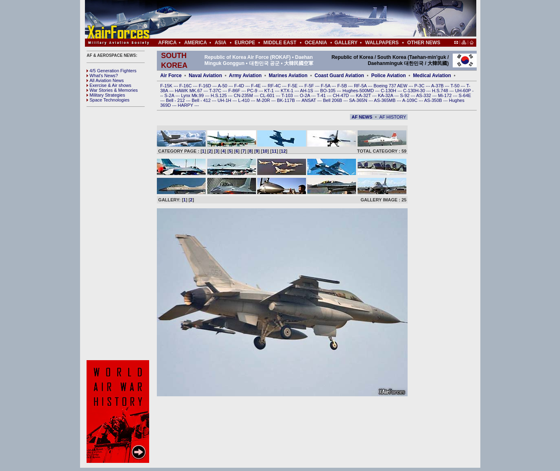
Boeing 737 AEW (390, 85)
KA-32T (364, 95)
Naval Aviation (205, 75)
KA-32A (386, 95)
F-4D (239, 85)
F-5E (293, 85)
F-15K (167, 85)
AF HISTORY (393, 117)
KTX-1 (288, 90)
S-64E (465, 95)
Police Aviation (388, 75)
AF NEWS (362, 117)
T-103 (287, 95)
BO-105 (328, 90)
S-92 (405, 95)
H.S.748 (440, 90)
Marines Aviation (288, 75)
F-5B (342, 85)
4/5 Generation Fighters (112, 70)
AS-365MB (385, 100)
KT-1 (269, 90)
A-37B (438, 85)
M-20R (263, 100)
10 (265, 151)
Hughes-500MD (359, 90)
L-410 (244, 100)
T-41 (322, 95)
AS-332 (424, 95)
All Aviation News (105, 80)
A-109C (410, 100)
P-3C (419, 85)
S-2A (170, 95)
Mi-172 (445, 95)
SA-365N (359, 100)
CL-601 (268, 95)
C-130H (389, 90)
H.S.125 (219, 95)
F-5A (326, 85)
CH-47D (341, 95)
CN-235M (244, 95)
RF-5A (361, 85)
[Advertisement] (305, 19)
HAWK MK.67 (189, 90)
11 (273, 151)
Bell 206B (333, 100)
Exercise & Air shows (109, 85)
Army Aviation (245, 75)
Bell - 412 (202, 100)
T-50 (456, 85)
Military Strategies (106, 95)
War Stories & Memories (112, 90)
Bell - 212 (176, 100)
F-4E (256, 85)
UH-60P (463, 90)
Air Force (171, 75)
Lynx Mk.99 (193, 95)
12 (283, 151)
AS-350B (433, 100)
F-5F (309, 85)
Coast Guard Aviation (339, 75)
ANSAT (309, 100)
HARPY (186, 105)
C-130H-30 (414, 90)
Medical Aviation (432, 75)
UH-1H (224, 100)
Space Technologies (108, 99)
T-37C (216, 90)
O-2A (305, 95)
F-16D (206, 85)
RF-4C (275, 85)
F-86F (234, 90)
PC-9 (252, 90)
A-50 (223, 85)
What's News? (102, 75)
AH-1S (307, 90)
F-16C (186, 85)
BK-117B (286, 100)
